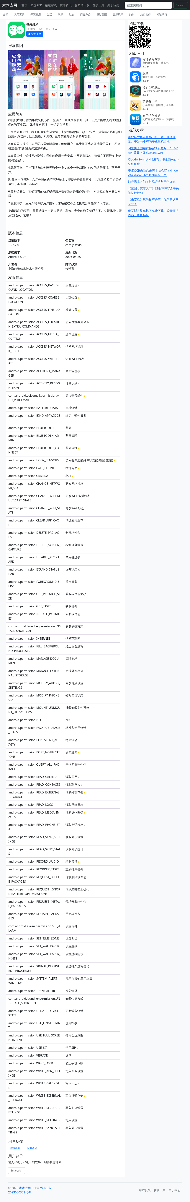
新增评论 (16, 1171)
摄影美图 (101, 14)
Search (180, 5)
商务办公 (85, 14)
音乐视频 (118, 14)
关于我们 (113, 5)
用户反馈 (145, 1190)
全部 (5, 14)
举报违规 (15, 1148)
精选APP (36, 5)
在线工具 (98, 5)
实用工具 (19, 14)
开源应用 (35, 14)
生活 (49, 14)
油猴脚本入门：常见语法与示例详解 (152, 182)
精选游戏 (51, 5)
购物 (131, 14)
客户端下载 (82, 5)
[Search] (148, 5)
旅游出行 (145, 14)
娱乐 (60, 14)
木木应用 (9, 5)
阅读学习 (162, 14)
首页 (24, 5)
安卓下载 (35, 34)
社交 (71, 14)
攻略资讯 (66, 5)
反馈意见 (32, 1148)
